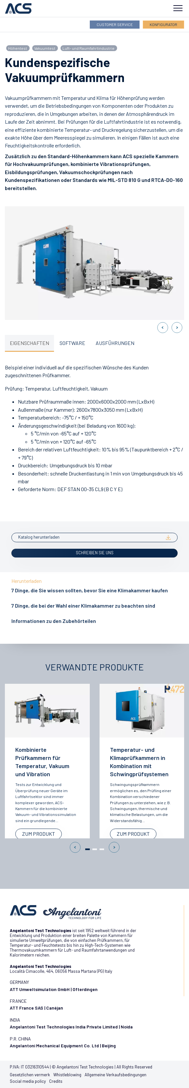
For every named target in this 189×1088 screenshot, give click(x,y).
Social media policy (28, 1081)
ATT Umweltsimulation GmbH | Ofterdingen (54, 989)
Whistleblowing (67, 1074)
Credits (55, 1081)
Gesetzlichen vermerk (30, 1074)
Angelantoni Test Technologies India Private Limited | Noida (71, 1026)
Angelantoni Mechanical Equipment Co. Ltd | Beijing (63, 1045)
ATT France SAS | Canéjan (36, 1008)
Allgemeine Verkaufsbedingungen (115, 1074)
